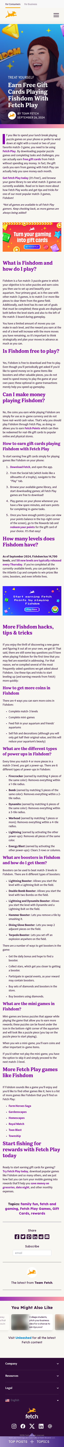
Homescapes (17, 1118)
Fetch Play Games (35, 1209)
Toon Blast (15, 1130)
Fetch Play (9, 151)
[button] (10, 14)
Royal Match (16, 1124)
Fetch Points (32, 428)
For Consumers (12, 4)
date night (22, 1187)
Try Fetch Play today (15, 1171)
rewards (38, 1213)
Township (15, 1136)
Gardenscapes (18, 1112)
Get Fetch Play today (15, 178)
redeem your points (22, 527)
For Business (30, 4)
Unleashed (24, 1338)
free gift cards (32, 159)
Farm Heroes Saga (20, 1106)
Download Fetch (20, 467)
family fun (29, 1204)
